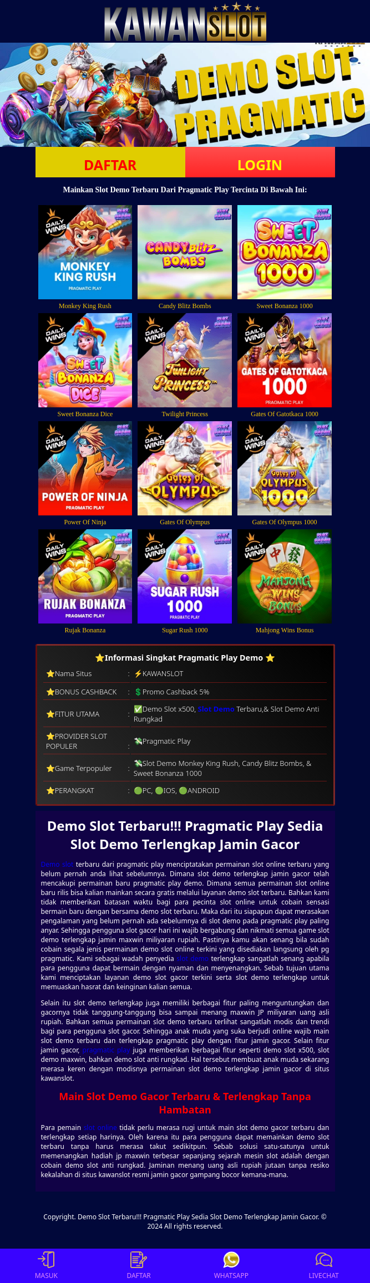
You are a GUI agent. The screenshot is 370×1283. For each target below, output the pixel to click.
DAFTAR (110, 164)
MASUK (46, 1265)
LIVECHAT (324, 1265)
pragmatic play (106, 1050)
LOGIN (259, 164)
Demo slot (57, 864)
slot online (100, 1127)
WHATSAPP (231, 1265)
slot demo (192, 958)
